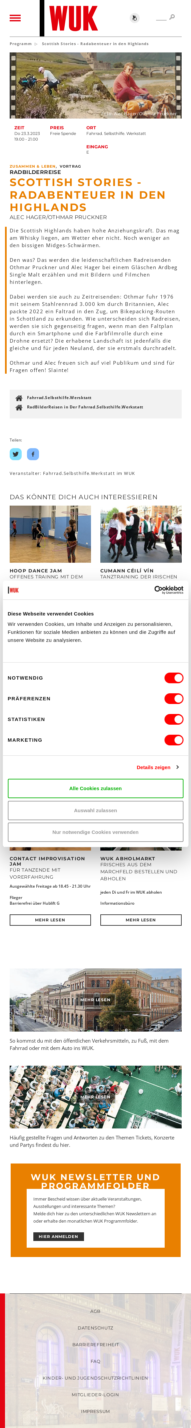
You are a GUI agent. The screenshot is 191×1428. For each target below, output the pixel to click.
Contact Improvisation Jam (47, 861)
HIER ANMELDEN (58, 1236)
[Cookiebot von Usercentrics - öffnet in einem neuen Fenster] (154, 590)
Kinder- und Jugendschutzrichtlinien (95, 1378)
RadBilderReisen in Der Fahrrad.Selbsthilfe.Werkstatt (85, 407)
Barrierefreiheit (95, 1344)
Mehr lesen (50, 919)
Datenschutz (95, 1327)
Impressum (95, 1411)
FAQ (96, 1361)
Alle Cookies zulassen (95, 788)
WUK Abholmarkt (128, 859)
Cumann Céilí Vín (127, 571)
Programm (21, 43)
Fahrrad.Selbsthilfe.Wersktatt (59, 397)
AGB (95, 1311)
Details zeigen (153, 767)
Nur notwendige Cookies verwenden (95, 832)
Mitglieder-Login (95, 1394)
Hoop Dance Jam (36, 571)
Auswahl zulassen (95, 810)
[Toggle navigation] (15, 18)
